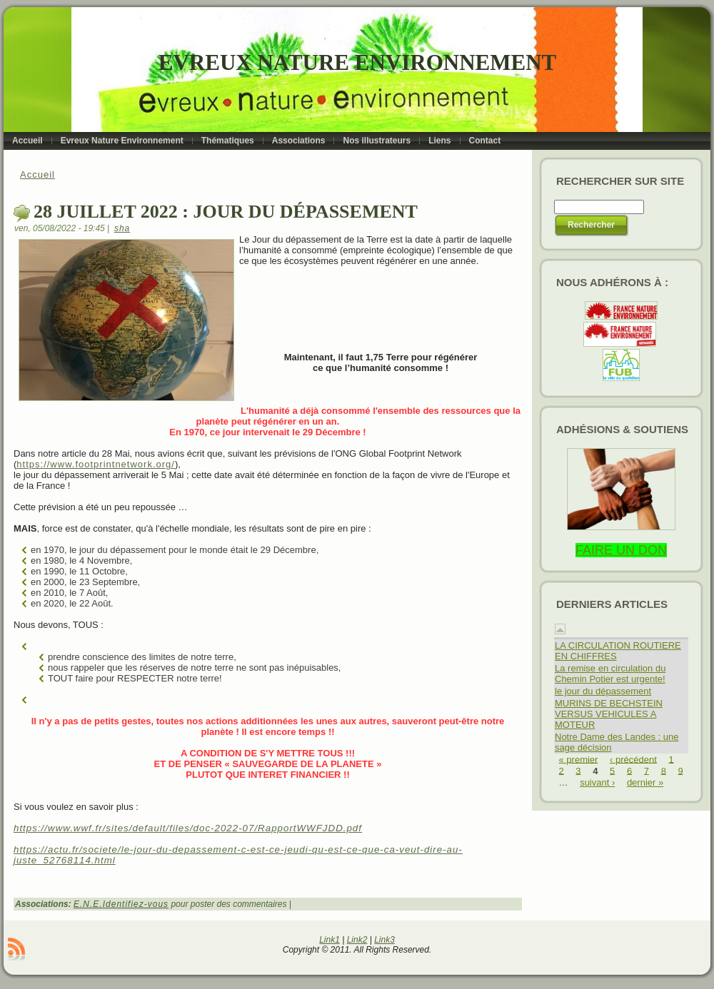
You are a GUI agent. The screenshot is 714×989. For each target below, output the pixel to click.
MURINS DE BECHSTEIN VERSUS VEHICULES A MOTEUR (609, 714)
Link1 (329, 940)
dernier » (645, 782)
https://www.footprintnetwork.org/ (95, 464)
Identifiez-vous (136, 904)
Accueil (37, 174)
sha (122, 228)
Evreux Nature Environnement (357, 62)
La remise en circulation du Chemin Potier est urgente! (610, 673)
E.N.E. (88, 904)
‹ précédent (633, 759)
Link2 (357, 940)
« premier (578, 759)
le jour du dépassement (603, 691)
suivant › (597, 782)
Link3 (384, 940)
